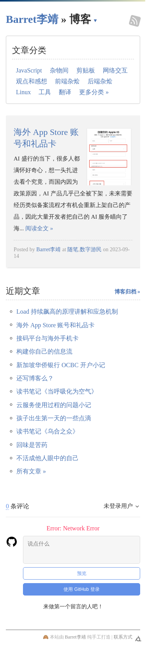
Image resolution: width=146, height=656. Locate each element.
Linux (23, 92)
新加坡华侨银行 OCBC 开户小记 (60, 365)
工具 (45, 92)
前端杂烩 (67, 81)
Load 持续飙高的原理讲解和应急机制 (67, 311)
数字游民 (91, 249)
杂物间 (59, 70)
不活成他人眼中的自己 (47, 458)
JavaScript (29, 70)
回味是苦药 (31, 445)
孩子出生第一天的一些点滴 (53, 418)
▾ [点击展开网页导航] (95, 20)
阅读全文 (39, 228)
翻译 (65, 92)
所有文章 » (31, 471)
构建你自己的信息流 (44, 351)
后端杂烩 (100, 81)
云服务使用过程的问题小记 (53, 405)
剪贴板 (85, 70)
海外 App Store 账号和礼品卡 (55, 325)
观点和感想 (31, 81)
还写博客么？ (35, 378)
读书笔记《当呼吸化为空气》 (56, 391)
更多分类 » (94, 92)
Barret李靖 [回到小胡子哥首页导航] (32, 19)
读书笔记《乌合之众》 (47, 431)
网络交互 (115, 70)
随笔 (72, 249)
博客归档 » (127, 292)
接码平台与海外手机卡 (47, 338)
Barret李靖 (48, 249)
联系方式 (123, 637)
